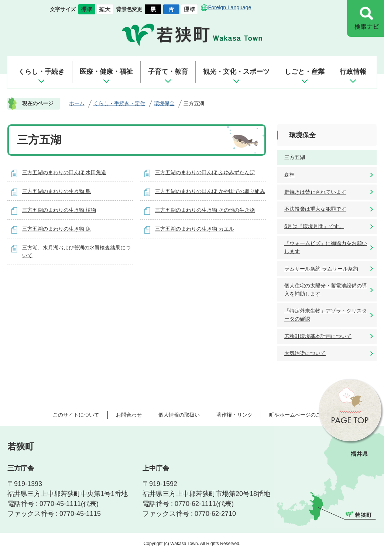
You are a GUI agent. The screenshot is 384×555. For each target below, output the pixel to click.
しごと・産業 (305, 71)
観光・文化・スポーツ (236, 71)
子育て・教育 (168, 71)
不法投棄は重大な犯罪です (315, 209)
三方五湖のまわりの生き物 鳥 (56, 191)
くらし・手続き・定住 (119, 103)
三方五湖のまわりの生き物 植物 (59, 210)
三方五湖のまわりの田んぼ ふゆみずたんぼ (205, 172)
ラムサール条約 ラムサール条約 (321, 269)
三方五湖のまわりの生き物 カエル (194, 229)
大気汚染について (305, 353)
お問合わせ (129, 415)
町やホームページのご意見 (300, 415)
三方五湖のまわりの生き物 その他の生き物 (205, 210)
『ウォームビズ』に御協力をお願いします (325, 247)
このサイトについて (76, 415)
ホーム (77, 103)
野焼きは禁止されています (315, 192)
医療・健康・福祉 (106, 71)
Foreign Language (229, 7)
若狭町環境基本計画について (318, 336)
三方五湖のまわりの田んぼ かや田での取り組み (210, 191)
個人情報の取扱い (179, 415)
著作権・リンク (234, 415)
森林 (289, 174)
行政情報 (353, 71)
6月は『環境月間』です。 (314, 226)
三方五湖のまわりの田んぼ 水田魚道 (64, 172)
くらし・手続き (41, 71)
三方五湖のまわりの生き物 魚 (56, 229)
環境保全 (164, 103)
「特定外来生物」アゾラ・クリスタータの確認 (325, 315)
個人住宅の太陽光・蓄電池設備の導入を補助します (325, 290)
